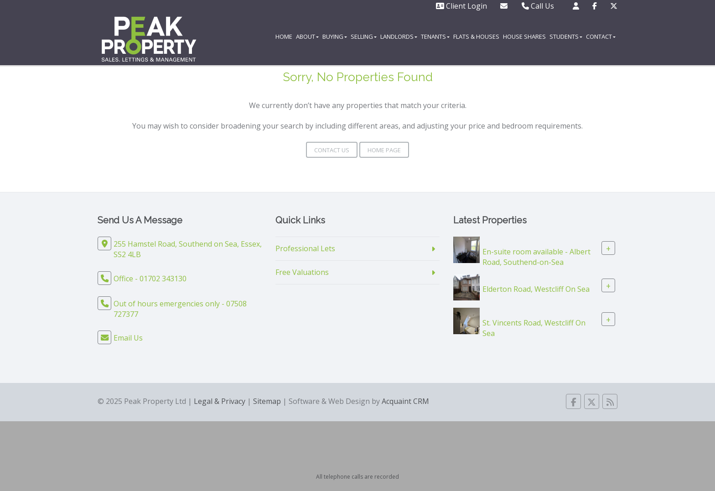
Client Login (461, 6)
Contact (601, 36)
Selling (364, 36)
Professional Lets (305, 248)
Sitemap (267, 401)
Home (283, 36)
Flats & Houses (476, 36)
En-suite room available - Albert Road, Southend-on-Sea (536, 257)
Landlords (398, 36)
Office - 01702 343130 (150, 279)
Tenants (435, 36)
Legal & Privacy (219, 401)
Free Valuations (302, 272)
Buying (334, 36)
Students (565, 36)
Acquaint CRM (405, 401)
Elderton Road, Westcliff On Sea (536, 289)
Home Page (384, 150)
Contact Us (331, 150)
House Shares (524, 36)
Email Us (128, 338)
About (307, 36)
